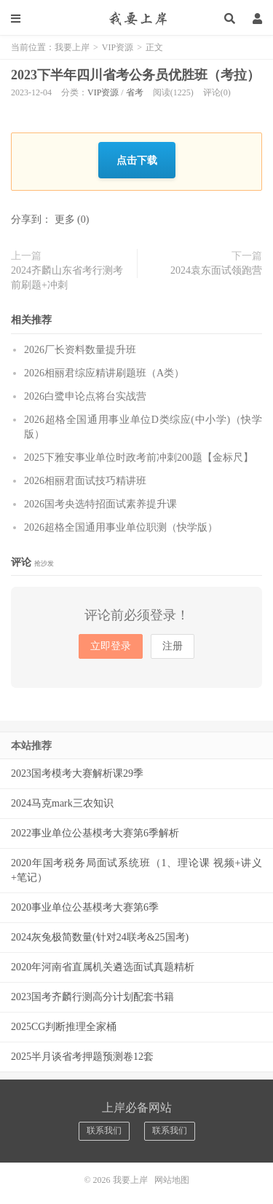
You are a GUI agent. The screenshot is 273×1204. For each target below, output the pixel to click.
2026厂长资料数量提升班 (80, 349)
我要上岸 (136, 18)
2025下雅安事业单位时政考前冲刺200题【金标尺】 (138, 457)
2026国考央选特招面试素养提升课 (100, 504)
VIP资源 (117, 47)
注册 (172, 646)
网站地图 (171, 1180)
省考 (134, 92)
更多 (65, 219)
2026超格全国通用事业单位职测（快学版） (121, 527)
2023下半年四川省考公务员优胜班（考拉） (135, 75)
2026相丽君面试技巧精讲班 (85, 480)
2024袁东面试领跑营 (216, 270)
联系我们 (104, 1130)
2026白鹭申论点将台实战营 (85, 396)
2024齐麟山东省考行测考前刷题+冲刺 (67, 277)
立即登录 (110, 646)
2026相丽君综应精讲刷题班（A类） (104, 373)
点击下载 (136, 160)
